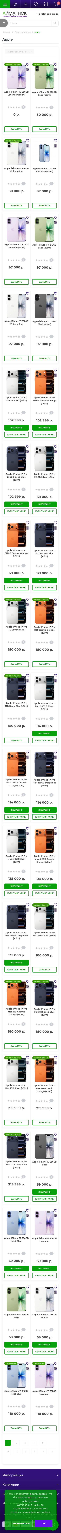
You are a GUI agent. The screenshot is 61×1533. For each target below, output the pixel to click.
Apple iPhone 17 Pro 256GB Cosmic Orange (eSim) (44, 400)
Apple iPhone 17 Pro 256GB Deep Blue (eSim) (16, 477)
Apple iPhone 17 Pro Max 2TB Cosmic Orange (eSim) (44, 1088)
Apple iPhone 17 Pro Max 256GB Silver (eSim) (44, 706)
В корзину (16, 427)
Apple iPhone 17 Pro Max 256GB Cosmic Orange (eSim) (16, 782)
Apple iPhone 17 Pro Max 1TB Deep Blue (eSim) (44, 1012)
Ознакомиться (21, 1523)
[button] (25, 4)
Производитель (22, 32)
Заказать (16, 129)
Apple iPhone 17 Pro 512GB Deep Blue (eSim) (44, 553)
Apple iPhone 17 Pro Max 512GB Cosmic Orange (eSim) (44, 859)
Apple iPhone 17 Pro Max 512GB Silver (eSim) (16, 859)
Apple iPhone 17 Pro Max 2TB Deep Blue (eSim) (16, 1164)
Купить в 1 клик (16, 434)
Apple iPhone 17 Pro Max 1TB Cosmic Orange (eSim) (16, 1012)
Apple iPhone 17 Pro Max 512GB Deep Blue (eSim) (16, 935)
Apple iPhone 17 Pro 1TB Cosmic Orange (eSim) (44, 630)
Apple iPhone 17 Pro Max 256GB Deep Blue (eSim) (44, 783)
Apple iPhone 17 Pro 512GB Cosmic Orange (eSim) (16, 553)
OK (43, 1523)
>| (52, 1451)
